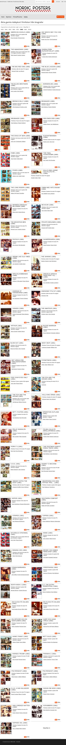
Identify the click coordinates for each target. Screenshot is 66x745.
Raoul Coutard (14, 694)
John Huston (46, 538)
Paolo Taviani (16, 712)
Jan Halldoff (44, 193)
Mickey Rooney (22, 402)
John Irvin (13, 141)
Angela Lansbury (54, 282)
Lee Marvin (21, 71)
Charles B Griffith (17, 487)
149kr (27, 132)
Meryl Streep (23, 728)
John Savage (52, 314)
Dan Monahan (19, 451)
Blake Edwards (14, 469)
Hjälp (25, 17)
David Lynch (46, 141)
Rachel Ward (52, 471)
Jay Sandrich (16, 264)
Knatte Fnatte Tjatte (36, 177)
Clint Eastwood (53, 39)
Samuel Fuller (15, 71)
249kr (27, 46)
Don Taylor (45, 160)
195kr (57, 98)
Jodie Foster (22, 176)
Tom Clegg (44, 210)
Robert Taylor (46, 694)
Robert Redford (52, 107)
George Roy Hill (47, 626)
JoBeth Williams (22, 676)
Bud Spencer (19, 556)
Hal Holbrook (55, 573)
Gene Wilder (23, 642)
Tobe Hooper (15, 676)
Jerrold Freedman (47, 89)
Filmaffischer (17, 17)
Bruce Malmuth (47, 333)
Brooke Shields (52, 72)
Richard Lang (14, 229)
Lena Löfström (51, 193)
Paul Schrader (14, 38)
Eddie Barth (20, 158)
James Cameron (47, 659)
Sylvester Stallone (55, 333)
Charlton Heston (21, 55)
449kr (27, 98)
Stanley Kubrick (45, 261)
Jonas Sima (45, 56)
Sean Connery (52, 419)
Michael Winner (14, 590)
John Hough (15, 659)
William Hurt (54, 347)
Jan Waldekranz (54, 124)
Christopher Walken (21, 141)
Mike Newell (14, 55)
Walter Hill (13, 193)
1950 (10, 29)
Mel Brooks (14, 369)
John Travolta (21, 348)
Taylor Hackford (15, 626)
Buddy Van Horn (45, 39)
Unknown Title (44, 295)
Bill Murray (21, 521)
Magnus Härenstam (55, 521)
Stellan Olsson (46, 124)
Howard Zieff (45, 227)
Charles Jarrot (44, 314)
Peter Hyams (46, 419)
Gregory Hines (20, 369)
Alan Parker (14, 158)
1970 (17, 29)
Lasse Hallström (46, 521)
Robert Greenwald (17, 314)
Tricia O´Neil (55, 659)
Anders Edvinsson (52, 56)
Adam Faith (50, 210)
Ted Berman (15, 402)
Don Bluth (45, 557)
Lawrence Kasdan (46, 347)
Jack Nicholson (52, 261)
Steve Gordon (14, 331)
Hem (2, 17)
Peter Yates (44, 364)
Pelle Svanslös (22, 436)
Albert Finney (52, 538)
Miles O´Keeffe (22, 694)
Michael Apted (45, 399)
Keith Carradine (50, 505)
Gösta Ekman (21, 212)
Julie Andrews (21, 469)
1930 (2, 29)
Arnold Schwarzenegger (23, 574)
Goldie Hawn (51, 227)
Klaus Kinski (54, 245)
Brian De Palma (14, 348)
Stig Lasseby (16, 436)
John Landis (14, 91)
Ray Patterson (45, 487)
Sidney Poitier (16, 642)
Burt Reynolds (23, 417)
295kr (27, 529)
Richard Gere (21, 38)
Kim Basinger (54, 642)
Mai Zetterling (46, 710)
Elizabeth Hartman (52, 557)
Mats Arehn (15, 212)
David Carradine (20, 193)
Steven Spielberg (47, 592)
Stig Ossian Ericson (17, 609)
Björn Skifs (24, 609)
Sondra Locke (23, 107)
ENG (65, 1)
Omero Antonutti (23, 712)
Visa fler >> (26, 27)
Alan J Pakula (16, 728)
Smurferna (52, 487)
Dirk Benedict (22, 245)
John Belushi (20, 91)
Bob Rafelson (44, 107)
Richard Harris (22, 659)
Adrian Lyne (15, 176)
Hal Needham (16, 417)
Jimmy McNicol (25, 487)
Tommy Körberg (24, 298)
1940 (6, 29)
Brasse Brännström (25, 504)
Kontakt (58, 1)
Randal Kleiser (44, 72)
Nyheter (8, 17)
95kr (57, 184)
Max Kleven (15, 245)
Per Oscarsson (16, 298)
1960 (13, 29)
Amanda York (53, 710)
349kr (27, 63)
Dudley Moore (21, 331)
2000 (29, 29)
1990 (25, 29)
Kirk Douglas (52, 160)
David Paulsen (46, 245)
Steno (14, 556)
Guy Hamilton (46, 282)
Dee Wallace (54, 592)
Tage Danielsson (16, 504)
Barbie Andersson (54, 436)
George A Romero (47, 573)
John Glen (13, 383)
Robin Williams (55, 626)
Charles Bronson (56, 89)
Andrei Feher (46, 436)
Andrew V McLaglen (17, 281)
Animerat (44, 384)
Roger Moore (26, 281)
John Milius (14, 574)
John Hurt (52, 141)
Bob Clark (13, 451)
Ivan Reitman (16, 521)
